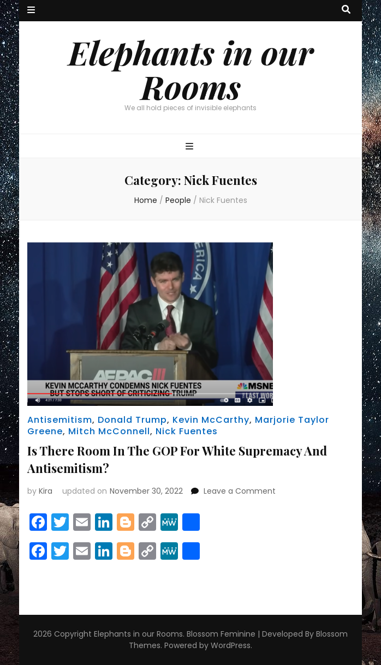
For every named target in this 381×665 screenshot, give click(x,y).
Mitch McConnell (109, 431)
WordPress (231, 645)
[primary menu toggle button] (191, 147)
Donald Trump (132, 420)
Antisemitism (59, 420)
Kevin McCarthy (210, 420)
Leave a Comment (240, 491)
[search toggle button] (346, 10)
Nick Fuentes (187, 431)
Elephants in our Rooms (190, 69)
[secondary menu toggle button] (31, 10)
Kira (45, 491)
